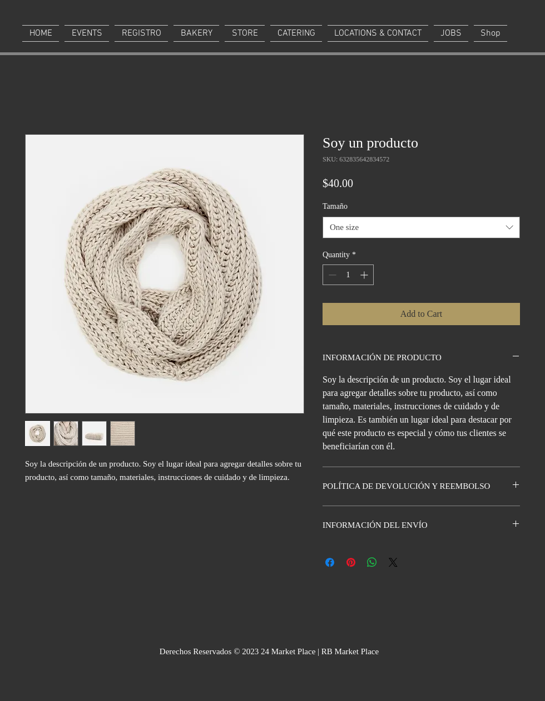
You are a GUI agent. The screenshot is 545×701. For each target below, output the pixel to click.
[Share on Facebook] (329, 562)
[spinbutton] (348, 275)
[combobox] (421, 227)
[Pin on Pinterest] (351, 562)
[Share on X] (393, 562)
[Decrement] (331, 275)
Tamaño (335, 206)
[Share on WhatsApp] (372, 562)
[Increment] (365, 275)
